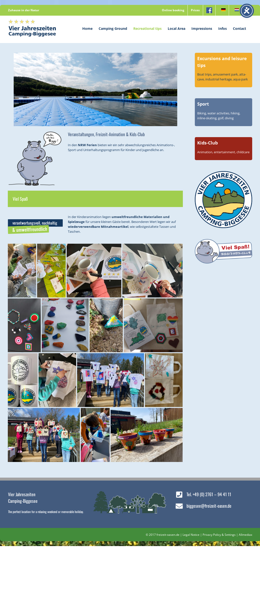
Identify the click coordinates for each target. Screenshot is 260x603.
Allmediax (245, 535)
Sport (203, 104)
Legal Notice (191, 535)
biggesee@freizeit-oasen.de (209, 506)
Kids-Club (207, 143)
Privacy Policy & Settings (219, 535)
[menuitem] (222, 10)
